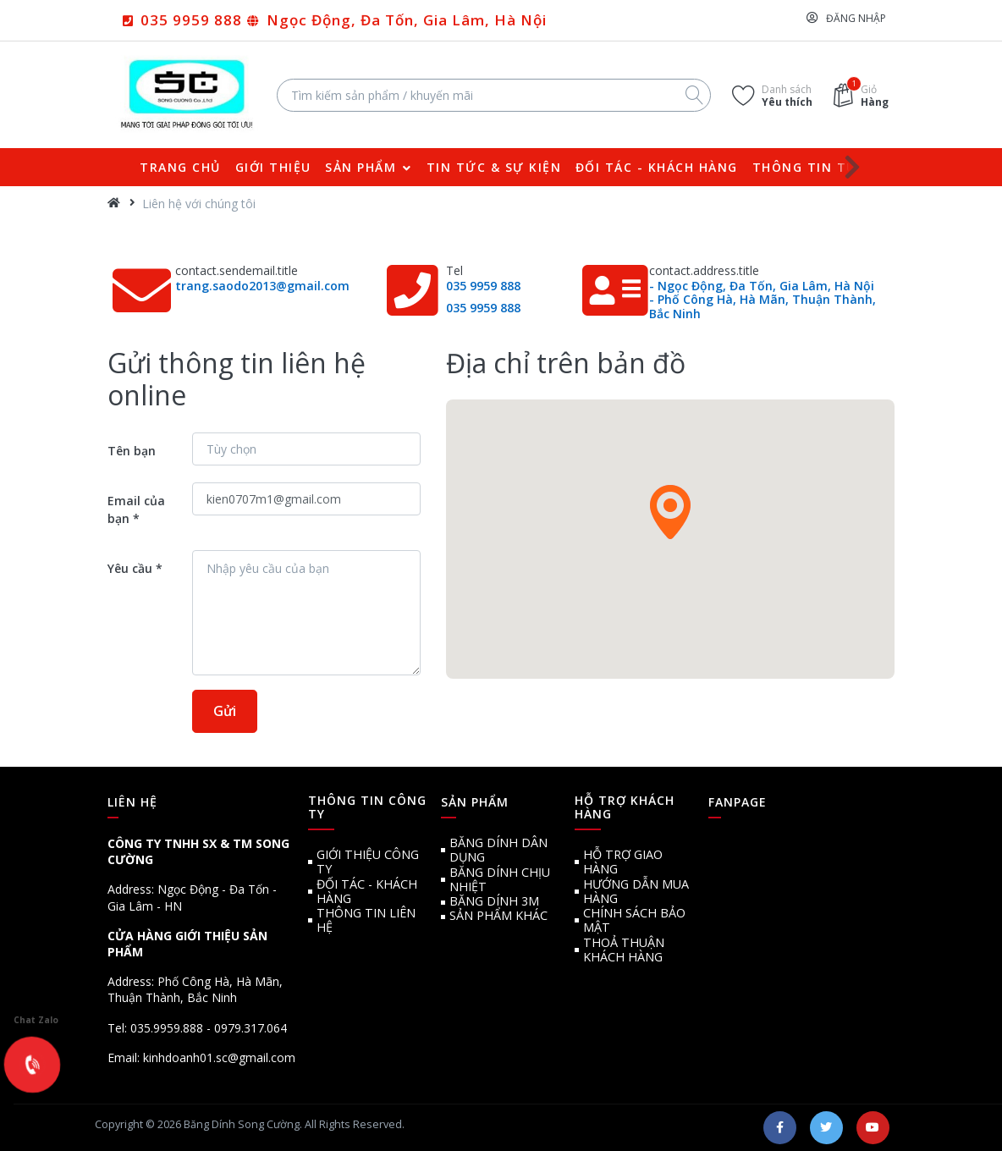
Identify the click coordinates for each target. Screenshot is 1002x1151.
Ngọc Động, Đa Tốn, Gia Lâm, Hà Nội (404, 20)
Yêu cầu (129, 568)
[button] (670, 512)
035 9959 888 (189, 20)
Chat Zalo (36, 1004)
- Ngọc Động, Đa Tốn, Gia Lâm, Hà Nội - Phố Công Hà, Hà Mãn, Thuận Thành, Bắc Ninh (762, 300)
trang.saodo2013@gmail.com (262, 286)
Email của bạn (136, 509)
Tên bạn (131, 451)
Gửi (224, 711)
